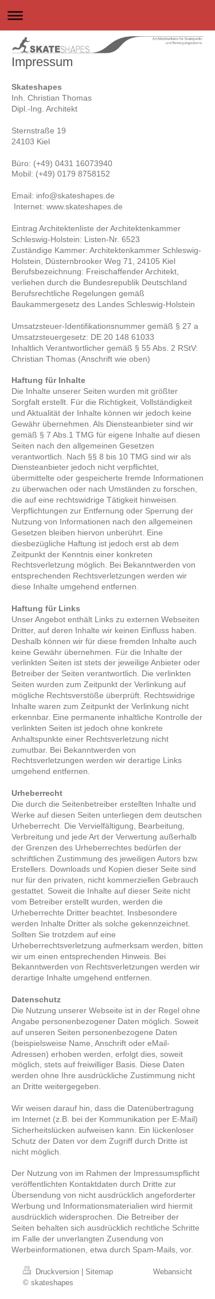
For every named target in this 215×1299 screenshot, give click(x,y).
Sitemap (99, 1271)
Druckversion (52, 1271)
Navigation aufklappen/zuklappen (107, 15)
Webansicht (172, 1271)
